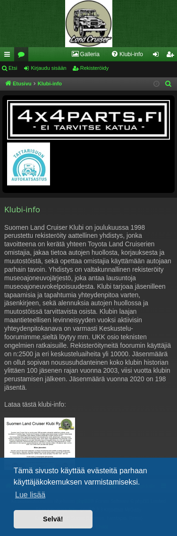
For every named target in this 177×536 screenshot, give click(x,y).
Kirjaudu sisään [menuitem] (158, 56)
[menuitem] (85, 54)
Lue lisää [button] (30, 495)
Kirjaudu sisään (48, 68)
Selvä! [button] (53, 519)
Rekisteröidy (94, 68)
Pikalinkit (9, 56)
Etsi (12, 68)
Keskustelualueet (23, 56)
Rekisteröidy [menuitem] (172, 56)
